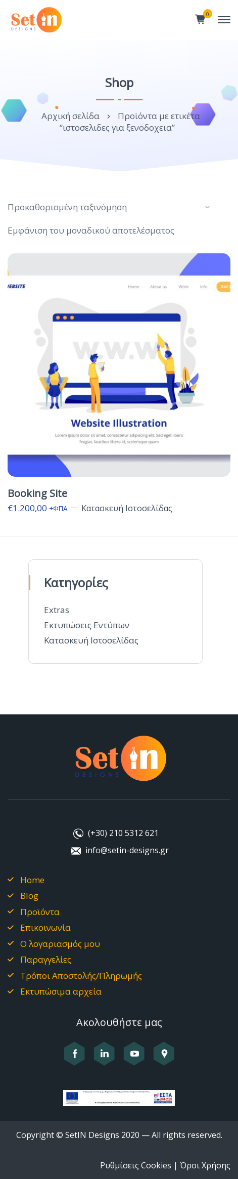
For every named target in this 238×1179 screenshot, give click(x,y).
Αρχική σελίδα (70, 116)
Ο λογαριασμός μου (60, 943)
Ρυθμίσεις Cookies (135, 1165)
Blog (29, 895)
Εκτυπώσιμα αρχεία (61, 991)
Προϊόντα (40, 912)
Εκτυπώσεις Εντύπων (86, 625)
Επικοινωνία (45, 927)
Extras (56, 610)
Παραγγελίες (45, 959)
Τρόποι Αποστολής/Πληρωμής (81, 975)
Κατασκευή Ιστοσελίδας (91, 640)
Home (32, 880)
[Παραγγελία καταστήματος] (110, 207)
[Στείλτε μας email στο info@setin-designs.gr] (119, 851)
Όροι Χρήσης (205, 1165)
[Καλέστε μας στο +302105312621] (115, 834)
